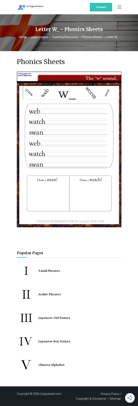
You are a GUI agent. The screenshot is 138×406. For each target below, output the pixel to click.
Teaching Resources (65, 37)
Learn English (39, 37)
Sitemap (115, 398)
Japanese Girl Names (54, 318)
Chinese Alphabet (51, 365)
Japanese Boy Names (54, 341)
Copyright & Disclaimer (91, 398)
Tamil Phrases (49, 271)
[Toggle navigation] (119, 7)
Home (23, 37)
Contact (101, 7)
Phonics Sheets (92, 37)
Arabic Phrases (49, 294)
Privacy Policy (110, 394)
